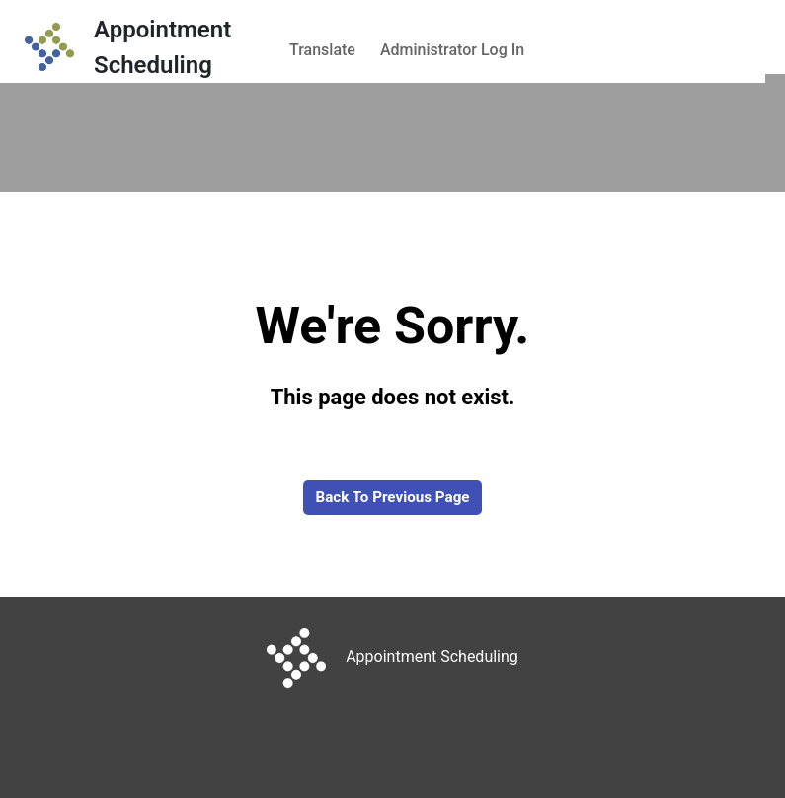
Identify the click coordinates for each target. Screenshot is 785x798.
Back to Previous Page (392, 497)
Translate (322, 49)
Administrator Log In (452, 49)
